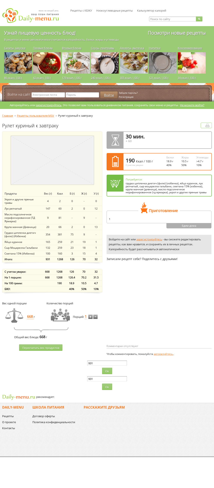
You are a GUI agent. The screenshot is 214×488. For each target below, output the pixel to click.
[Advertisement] (143, 309)
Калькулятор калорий (151, 10)
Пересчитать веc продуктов (40, 348)
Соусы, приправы (102, 48)
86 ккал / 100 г (13, 78)
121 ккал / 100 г (159, 78)
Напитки (154, 48)
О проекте (9, 422)
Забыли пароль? (128, 92)
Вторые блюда (71, 48)
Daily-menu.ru (33, 15)
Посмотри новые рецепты (177, 33)
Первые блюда (43, 48)
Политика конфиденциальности (53, 422)
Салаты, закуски (14, 48)
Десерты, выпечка (132, 48)
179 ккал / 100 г (72, 78)
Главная (7, 116)
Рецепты (8, 416)
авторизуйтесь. (163, 354)
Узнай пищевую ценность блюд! (39, 33)
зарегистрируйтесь (49, 105)
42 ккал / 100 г (42, 78)
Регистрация (126, 96)
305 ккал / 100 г (130, 78)
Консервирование (190, 48)
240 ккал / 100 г (101, 78)
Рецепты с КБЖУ (81, 10)
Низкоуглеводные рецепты (114, 10)
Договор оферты (43, 416)
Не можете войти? (192, 105)
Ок (107, 371)
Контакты (8, 428)
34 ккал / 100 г (187, 78)
